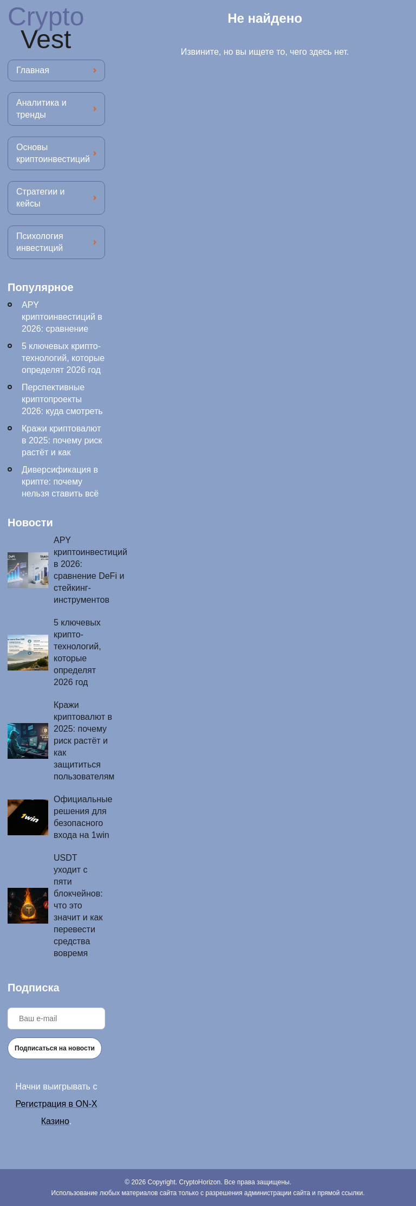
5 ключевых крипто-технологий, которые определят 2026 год (63, 358)
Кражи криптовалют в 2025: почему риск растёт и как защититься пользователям (62, 452)
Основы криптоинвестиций (53, 153)
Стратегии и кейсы (40, 197)
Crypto (46, 28)
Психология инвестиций (39, 242)
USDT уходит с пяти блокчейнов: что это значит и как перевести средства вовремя (78, 905)
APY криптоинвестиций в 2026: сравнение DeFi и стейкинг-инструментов (62, 328)
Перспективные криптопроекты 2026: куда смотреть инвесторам (62, 405)
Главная (32, 70)
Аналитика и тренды (41, 108)
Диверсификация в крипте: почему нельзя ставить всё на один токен (60, 487)
